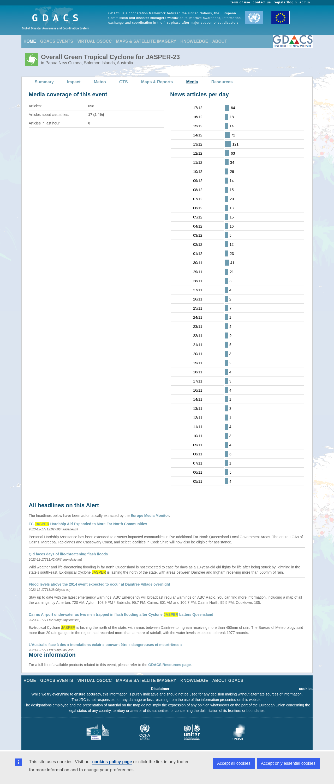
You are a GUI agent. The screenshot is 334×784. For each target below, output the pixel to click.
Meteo (100, 82)
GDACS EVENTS (56, 41)
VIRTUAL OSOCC (94, 41)
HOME (29, 41)
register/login (285, 2)
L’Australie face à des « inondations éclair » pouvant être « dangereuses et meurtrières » (105, 645)
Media (192, 82)
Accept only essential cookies (288, 763)
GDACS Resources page (169, 665)
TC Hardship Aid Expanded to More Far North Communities (88, 524)
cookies (306, 689)
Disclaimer (160, 689)
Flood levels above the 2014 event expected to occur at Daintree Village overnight (99, 584)
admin (305, 2)
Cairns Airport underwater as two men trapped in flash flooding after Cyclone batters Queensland (121, 614)
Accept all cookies (233, 763)
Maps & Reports (157, 82)
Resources (222, 82)
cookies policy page (112, 762)
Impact (74, 82)
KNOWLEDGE (194, 41)
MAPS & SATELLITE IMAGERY (146, 41)
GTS (123, 82)
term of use (240, 2)
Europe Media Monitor (150, 515)
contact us (262, 2)
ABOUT (219, 41)
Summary (44, 82)
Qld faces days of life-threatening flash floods (68, 554)
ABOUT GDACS (227, 680)
